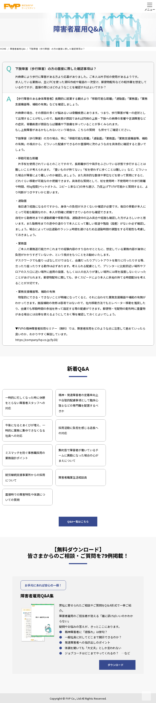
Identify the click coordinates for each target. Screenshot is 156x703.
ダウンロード (116, 665)
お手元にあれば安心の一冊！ (43, 585)
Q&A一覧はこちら (78, 521)
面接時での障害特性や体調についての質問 (25, 497)
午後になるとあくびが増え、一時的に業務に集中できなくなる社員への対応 (25, 430)
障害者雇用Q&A (17, 48)
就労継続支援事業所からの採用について (25, 477)
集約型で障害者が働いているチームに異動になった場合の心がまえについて (78, 455)
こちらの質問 (86, 130)
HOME (3, 48)
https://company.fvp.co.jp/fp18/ (36, 340)
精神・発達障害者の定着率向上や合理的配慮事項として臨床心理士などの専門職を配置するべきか (78, 403)
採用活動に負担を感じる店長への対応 (78, 430)
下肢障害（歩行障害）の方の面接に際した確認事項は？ (57, 48)
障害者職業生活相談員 (72, 477)
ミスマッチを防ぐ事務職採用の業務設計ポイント (25, 455)
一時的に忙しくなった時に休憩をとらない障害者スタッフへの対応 (25, 402)
